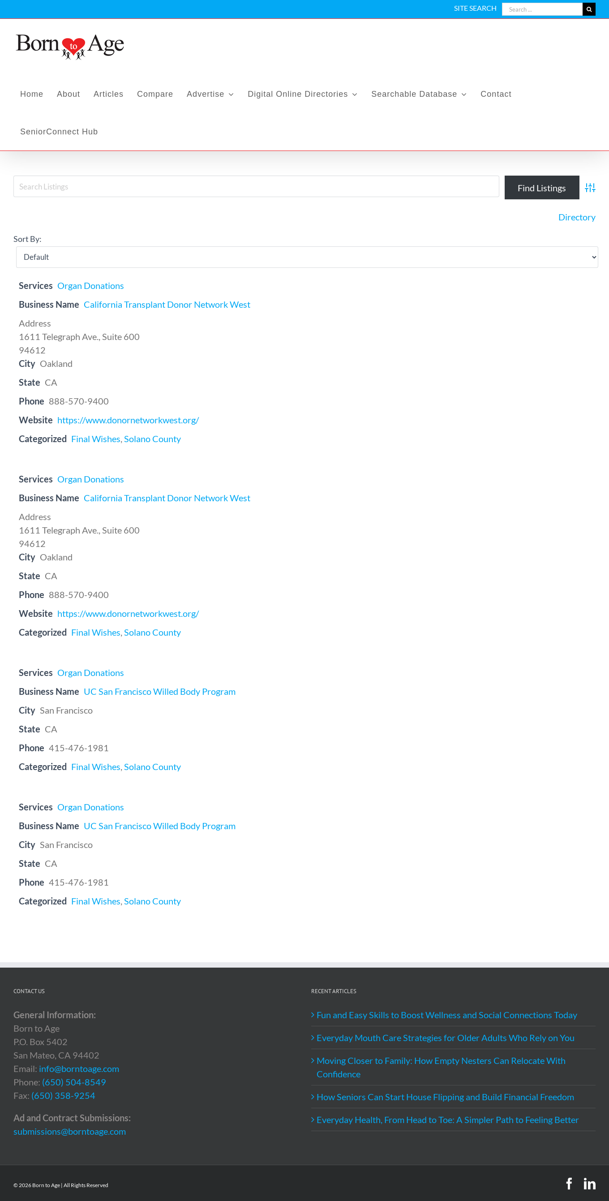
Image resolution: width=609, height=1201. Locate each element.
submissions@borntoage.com (69, 1131)
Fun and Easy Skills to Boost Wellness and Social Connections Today (447, 1014)
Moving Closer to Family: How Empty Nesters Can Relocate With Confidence (441, 1067)
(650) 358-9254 (63, 1095)
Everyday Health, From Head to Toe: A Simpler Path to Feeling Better (448, 1119)
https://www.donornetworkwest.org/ (128, 419)
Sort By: (27, 239)
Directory (577, 216)
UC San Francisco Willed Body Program (160, 691)
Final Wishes (95, 438)
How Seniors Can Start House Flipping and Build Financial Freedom (445, 1096)
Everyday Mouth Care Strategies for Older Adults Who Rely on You (446, 1037)
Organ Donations (90, 285)
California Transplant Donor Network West (167, 304)
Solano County (152, 438)
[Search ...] (542, 9)
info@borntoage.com (79, 1068)
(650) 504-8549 (74, 1081)
